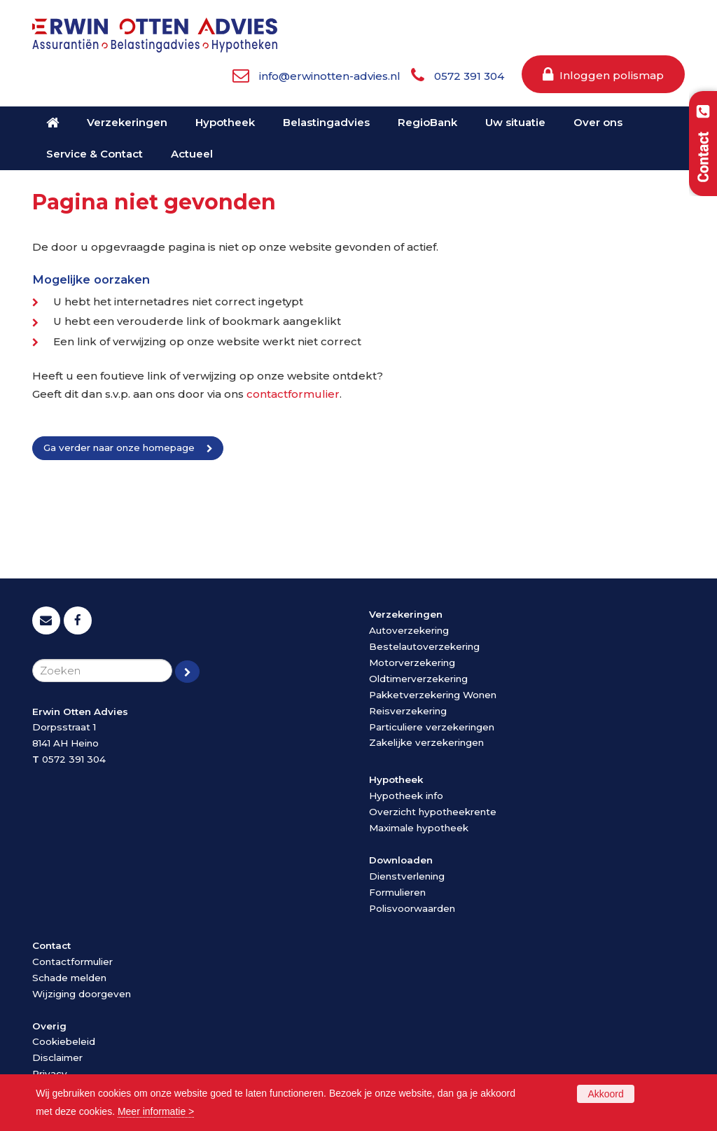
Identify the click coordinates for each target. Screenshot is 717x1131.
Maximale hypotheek (418, 827)
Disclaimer (57, 1057)
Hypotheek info (406, 795)
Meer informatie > (156, 1111)
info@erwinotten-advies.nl (330, 76)
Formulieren (397, 892)
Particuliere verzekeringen (431, 727)
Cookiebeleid (63, 1041)
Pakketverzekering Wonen (432, 694)
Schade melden (69, 977)
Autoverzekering (409, 630)
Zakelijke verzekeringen (426, 742)
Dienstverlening (407, 876)
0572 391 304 (469, 76)
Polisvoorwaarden (412, 908)
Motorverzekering (412, 662)
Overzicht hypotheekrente (432, 811)
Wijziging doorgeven (81, 993)
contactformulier (293, 394)
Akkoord (605, 1093)
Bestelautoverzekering (424, 646)
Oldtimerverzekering (418, 678)
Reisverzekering (408, 710)
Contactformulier (72, 961)
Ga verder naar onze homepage (119, 447)
